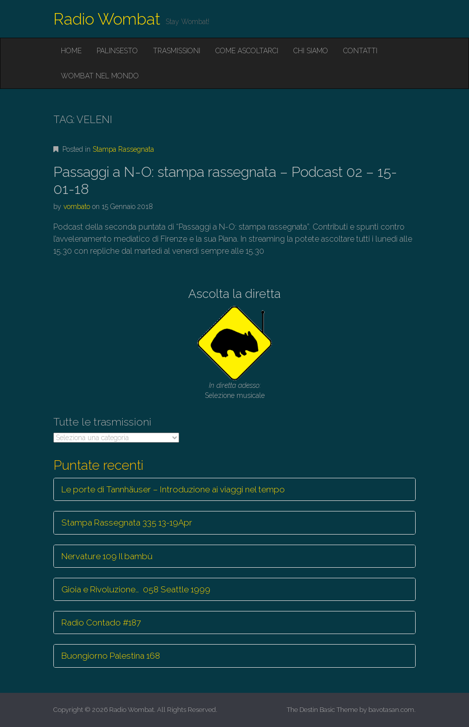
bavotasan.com (391, 709)
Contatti (360, 51)
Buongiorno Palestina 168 (110, 656)
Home (71, 51)
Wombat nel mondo (100, 76)
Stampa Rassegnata (123, 149)
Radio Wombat (107, 19)
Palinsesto (117, 51)
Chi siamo (310, 51)
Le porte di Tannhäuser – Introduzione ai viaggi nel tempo (173, 489)
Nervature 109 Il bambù (106, 556)
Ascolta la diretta (234, 293)
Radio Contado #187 (101, 622)
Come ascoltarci (246, 51)
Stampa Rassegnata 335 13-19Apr (126, 522)
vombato (76, 206)
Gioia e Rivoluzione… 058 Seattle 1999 (135, 589)
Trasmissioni (176, 51)
